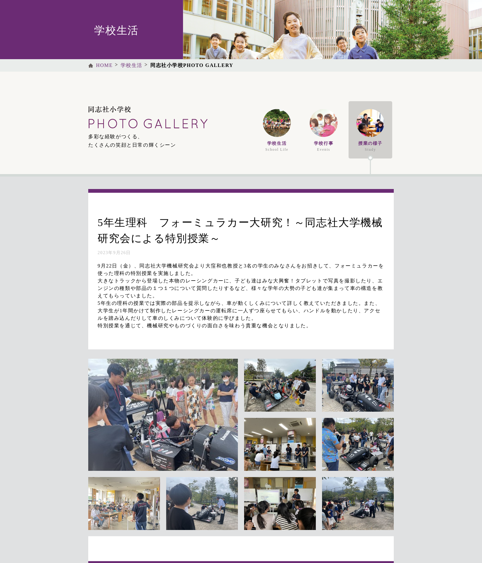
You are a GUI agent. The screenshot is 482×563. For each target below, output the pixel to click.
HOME (104, 65)
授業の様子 (370, 130)
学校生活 (131, 65)
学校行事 (324, 130)
